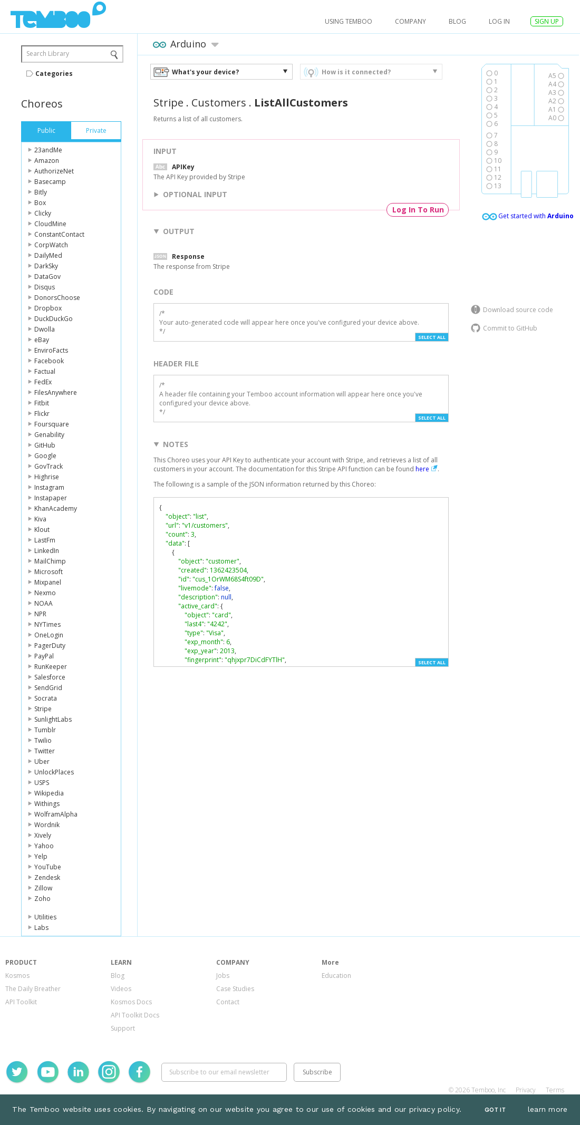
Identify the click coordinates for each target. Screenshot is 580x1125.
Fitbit (41, 403)
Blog (457, 21)
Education (336, 975)
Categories (54, 73)
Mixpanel (47, 582)
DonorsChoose (57, 297)
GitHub (44, 445)
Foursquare (51, 424)
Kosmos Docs (131, 1001)
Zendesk (47, 877)
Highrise (46, 476)
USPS (41, 782)
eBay (41, 339)
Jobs (222, 975)
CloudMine (50, 223)
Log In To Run (418, 210)
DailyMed (48, 255)
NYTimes (47, 624)
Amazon (46, 160)
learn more (548, 1109)
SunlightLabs (53, 719)
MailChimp (50, 561)
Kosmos (17, 975)
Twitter (44, 750)
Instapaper (50, 497)
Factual (44, 371)
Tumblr (45, 729)
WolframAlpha (56, 814)
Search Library (47, 53)
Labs (41, 927)
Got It (495, 1110)
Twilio (43, 740)
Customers (218, 102)
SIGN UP (547, 21)
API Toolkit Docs (135, 1015)
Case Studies (235, 988)
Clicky (42, 213)
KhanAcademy (55, 508)
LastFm (44, 540)
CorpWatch (51, 244)
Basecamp (50, 181)
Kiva (40, 519)
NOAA (43, 603)
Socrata (45, 698)
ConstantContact (59, 234)
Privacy (526, 1089)
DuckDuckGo (53, 318)
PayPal (44, 656)
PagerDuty (49, 645)
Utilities (45, 917)
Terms (555, 1089)
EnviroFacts (51, 350)
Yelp (40, 856)
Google (45, 455)
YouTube (47, 866)
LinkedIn (46, 550)
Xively (42, 835)
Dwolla (44, 329)
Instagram (49, 487)
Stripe (43, 708)
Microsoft (48, 571)
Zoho (42, 898)
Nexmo (45, 592)
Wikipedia (49, 793)
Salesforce (49, 677)
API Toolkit (21, 1001)
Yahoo (44, 845)
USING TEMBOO (348, 21)
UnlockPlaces (54, 772)
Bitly (40, 192)
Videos (121, 988)
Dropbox (48, 308)
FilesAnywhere (55, 392)
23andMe (48, 150)
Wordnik (47, 824)
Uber (42, 761)
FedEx (43, 381)
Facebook (49, 360)
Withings (47, 803)
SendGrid (48, 687)
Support (123, 1028)
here (422, 468)
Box (40, 202)
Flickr (42, 413)
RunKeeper (50, 666)
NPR (40, 613)
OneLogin (48, 635)
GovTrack (48, 466)
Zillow (43, 888)
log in (499, 21)
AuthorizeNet (54, 171)
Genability (49, 434)
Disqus (44, 287)
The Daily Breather (33, 988)
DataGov (47, 276)
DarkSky (46, 265)
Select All (432, 337)
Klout (42, 529)
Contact (227, 1001)
